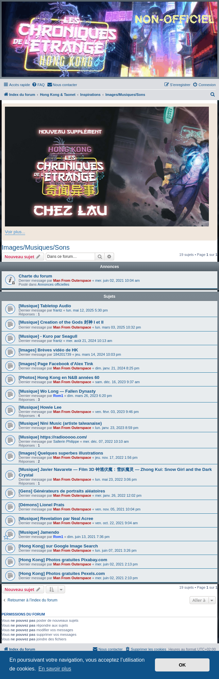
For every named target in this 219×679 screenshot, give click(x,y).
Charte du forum (35, 276)
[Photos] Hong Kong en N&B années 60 (59, 377)
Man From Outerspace (72, 280)
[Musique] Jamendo (39, 532)
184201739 (62, 354)
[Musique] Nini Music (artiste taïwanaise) (60, 423)
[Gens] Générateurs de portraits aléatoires (62, 491)
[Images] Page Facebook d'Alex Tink (56, 363)
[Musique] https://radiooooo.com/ (53, 437)
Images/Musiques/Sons (36, 247)
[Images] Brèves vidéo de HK (48, 350)
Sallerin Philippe (66, 441)
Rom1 (58, 396)
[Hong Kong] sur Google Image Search (58, 546)
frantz (57, 310)
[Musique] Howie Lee (40, 407)
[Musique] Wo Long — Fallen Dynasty (57, 391)
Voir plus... (15, 231)
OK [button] (182, 665)
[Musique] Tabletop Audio (45, 305)
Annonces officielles (53, 284)
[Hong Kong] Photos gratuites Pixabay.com (63, 559)
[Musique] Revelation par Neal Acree (56, 518)
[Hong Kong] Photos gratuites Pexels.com (62, 573)
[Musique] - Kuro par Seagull (48, 336)
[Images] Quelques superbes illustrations (61, 453)
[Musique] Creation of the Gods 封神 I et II (61, 322)
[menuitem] (38, 85)
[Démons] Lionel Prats (41, 504)
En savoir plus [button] (54, 668)
